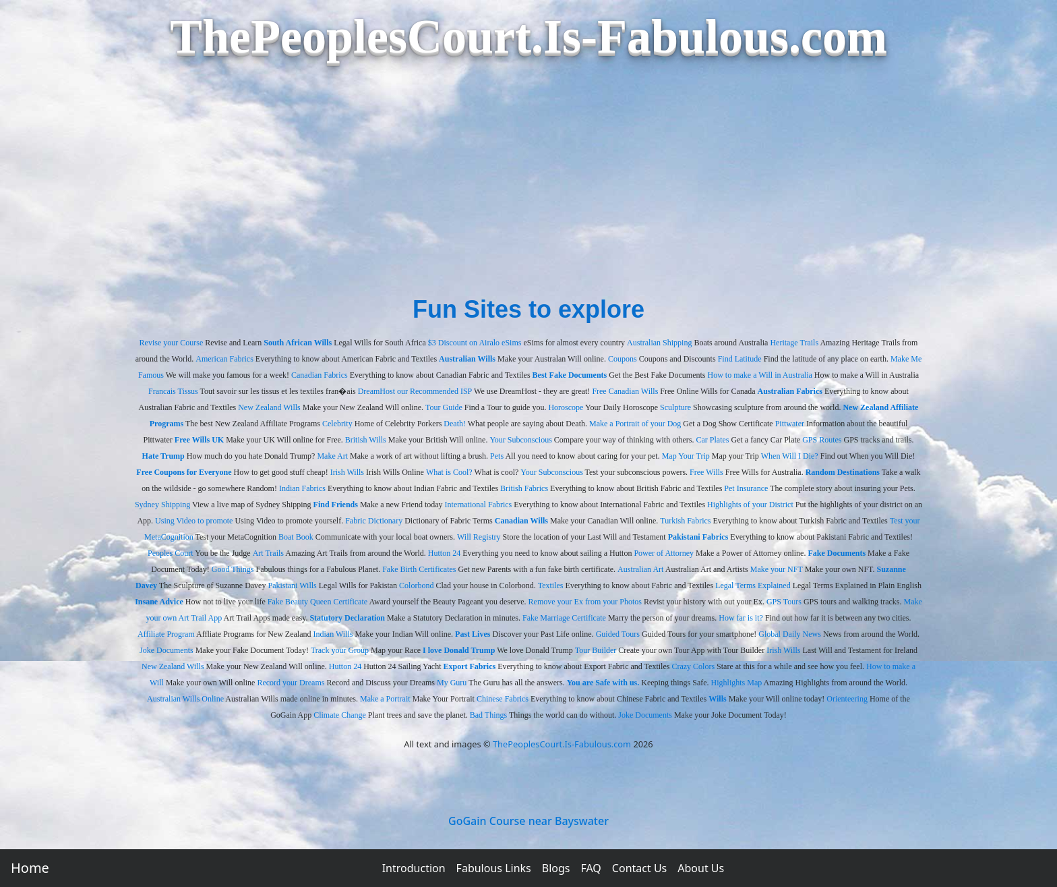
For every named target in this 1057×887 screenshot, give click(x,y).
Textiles (551, 585)
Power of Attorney (664, 553)
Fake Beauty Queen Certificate (317, 601)
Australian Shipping (659, 342)
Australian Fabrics (790, 391)
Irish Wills (347, 472)
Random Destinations (843, 472)
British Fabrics (524, 488)
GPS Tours (784, 601)
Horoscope (565, 407)
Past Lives (472, 634)
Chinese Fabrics (502, 699)
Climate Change (339, 715)
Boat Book (295, 537)
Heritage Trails (794, 342)
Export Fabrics (470, 666)
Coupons (622, 359)
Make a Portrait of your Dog (635, 423)
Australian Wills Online (185, 699)
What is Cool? (449, 472)
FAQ (590, 868)
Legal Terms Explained (753, 585)
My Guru (451, 682)
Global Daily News (789, 634)
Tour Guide (443, 407)
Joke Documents (166, 650)
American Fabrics (224, 359)
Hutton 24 (444, 553)
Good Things (233, 569)
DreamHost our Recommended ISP (415, 391)
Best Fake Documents (570, 375)
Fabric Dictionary (373, 520)
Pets (497, 456)
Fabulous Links (493, 868)
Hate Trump (163, 456)
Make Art (332, 456)
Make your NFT (776, 569)
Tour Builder (595, 650)
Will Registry (479, 537)
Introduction (414, 868)
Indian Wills (333, 634)
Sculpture (675, 407)
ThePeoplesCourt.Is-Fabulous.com (562, 744)
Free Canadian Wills (625, 391)
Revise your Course (172, 342)
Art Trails (268, 553)
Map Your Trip (686, 456)
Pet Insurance (746, 488)
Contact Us (639, 868)
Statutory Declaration (347, 618)
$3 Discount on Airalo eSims (475, 342)
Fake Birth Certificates (419, 569)
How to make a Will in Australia (760, 375)
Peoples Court (170, 553)
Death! (455, 423)
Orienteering (847, 699)
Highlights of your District (750, 504)
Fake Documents (837, 553)
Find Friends (335, 504)
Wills (717, 699)
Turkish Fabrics (685, 520)
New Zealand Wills (269, 407)
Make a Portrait (385, 699)
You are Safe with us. (603, 682)
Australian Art (640, 569)
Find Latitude (740, 359)
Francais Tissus (173, 391)
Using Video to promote (194, 520)
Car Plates (712, 440)
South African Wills (298, 342)
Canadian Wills (521, 520)
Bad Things (488, 715)
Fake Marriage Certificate (564, 618)
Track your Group (340, 650)
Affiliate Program (166, 634)
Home (30, 868)
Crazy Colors (693, 666)
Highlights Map (736, 682)
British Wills (365, 440)
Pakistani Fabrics (698, 537)
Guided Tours (618, 634)
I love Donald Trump (459, 650)
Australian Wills (467, 359)
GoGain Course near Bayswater (528, 820)
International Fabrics (478, 504)
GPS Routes (821, 440)
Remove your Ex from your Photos (585, 601)
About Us (700, 868)
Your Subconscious (520, 440)
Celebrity (337, 423)
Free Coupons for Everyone (183, 472)
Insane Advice (159, 601)
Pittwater (789, 423)
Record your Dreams (290, 682)
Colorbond (416, 585)
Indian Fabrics (302, 488)
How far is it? (741, 618)
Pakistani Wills (292, 585)
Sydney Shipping (162, 504)
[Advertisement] (528, 190)
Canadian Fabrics (319, 375)
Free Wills (706, 472)
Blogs (556, 868)
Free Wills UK (199, 440)
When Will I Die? (789, 456)
